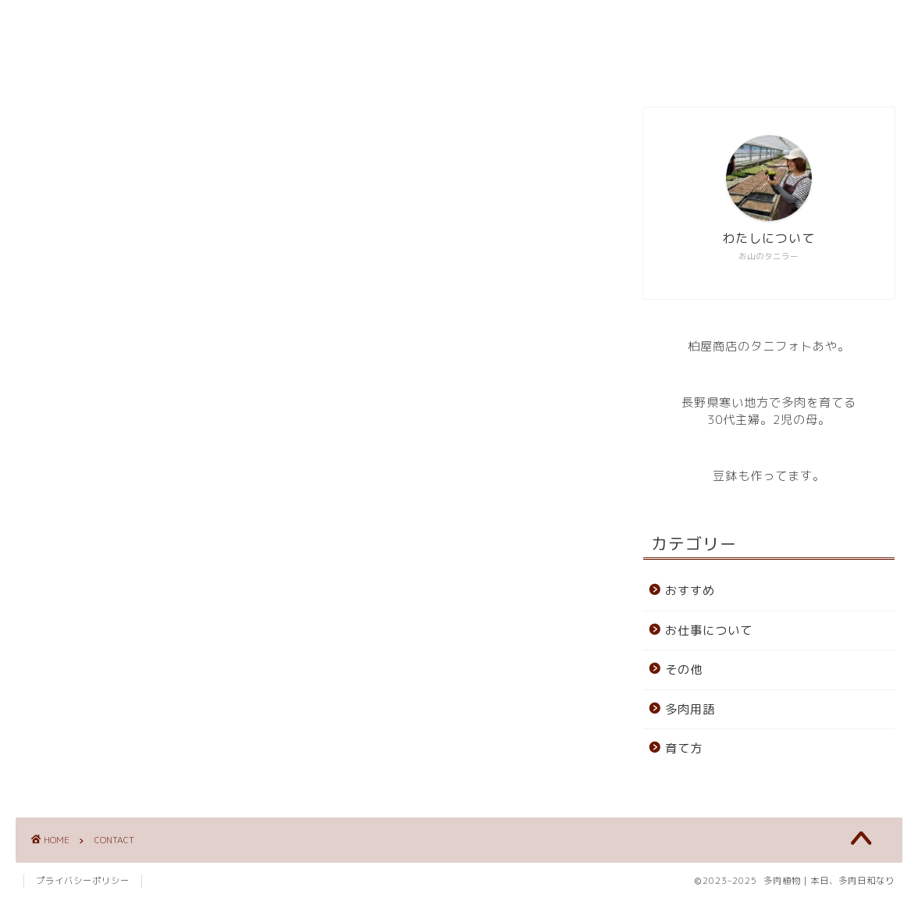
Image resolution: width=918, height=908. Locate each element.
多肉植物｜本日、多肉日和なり (459, 23)
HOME (366, 67)
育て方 (684, 748)
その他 (684, 669)
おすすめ (690, 590)
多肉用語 (690, 709)
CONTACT (539, 67)
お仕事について (709, 630)
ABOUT (447, 67)
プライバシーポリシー (83, 889)
